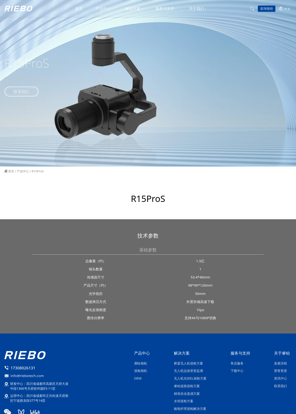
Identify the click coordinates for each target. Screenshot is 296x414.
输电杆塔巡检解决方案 (190, 408)
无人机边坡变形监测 (188, 370)
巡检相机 (140, 370)
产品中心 (103, 9)
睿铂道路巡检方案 (187, 386)
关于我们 (196, 9)
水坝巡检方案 (183, 401)
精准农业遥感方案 (187, 393)
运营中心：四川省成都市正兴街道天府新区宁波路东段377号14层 (39, 398)
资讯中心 (280, 378)
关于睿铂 (282, 353)
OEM (138, 378)
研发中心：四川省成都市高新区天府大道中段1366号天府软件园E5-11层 (39, 386)
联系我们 (21, 90)
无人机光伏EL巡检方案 (190, 378)
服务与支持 (165, 9)
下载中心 (237, 370)
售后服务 (237, 363)
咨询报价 (266, 9)
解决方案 (133, 9)
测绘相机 (140, 363)
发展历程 (280, 363)
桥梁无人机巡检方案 (188, 363)
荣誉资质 (280, 370)
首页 (79, 9)
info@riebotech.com (27, 375)
